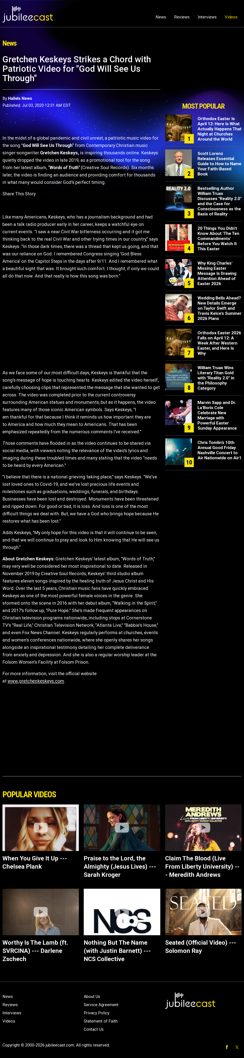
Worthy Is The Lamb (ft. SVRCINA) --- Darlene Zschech (35, 950)
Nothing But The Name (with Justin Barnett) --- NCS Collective (117, 950)
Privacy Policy (96, 1012)
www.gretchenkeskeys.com (36, 681)
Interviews (207, 17)
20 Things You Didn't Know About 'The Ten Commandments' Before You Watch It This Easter (218, 238)
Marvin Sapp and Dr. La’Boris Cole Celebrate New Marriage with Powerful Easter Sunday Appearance (217, 415)
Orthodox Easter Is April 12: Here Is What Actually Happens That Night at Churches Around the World (220, 129)
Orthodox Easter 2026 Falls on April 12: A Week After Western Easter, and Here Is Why (219, 343)
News (161, 17)
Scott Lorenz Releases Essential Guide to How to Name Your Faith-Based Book (219, 163)
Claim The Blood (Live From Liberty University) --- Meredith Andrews (202, 866)
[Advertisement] (203, 77)
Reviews (182, 17)
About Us (92, 996)
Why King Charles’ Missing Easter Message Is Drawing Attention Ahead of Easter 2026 (217, 273)
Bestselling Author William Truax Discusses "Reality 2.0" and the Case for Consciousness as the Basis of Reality (220, 201)
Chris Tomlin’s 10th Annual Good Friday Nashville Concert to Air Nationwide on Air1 (220, 450)
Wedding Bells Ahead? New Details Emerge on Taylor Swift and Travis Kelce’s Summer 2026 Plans (220, 308)
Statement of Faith (100, 1021)
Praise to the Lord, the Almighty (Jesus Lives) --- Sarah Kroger (120, 866)
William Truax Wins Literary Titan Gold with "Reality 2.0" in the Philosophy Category (216, 378)
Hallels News (20, 98)
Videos (231, 17)
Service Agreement (101, 1004)
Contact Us (94, 1029)
